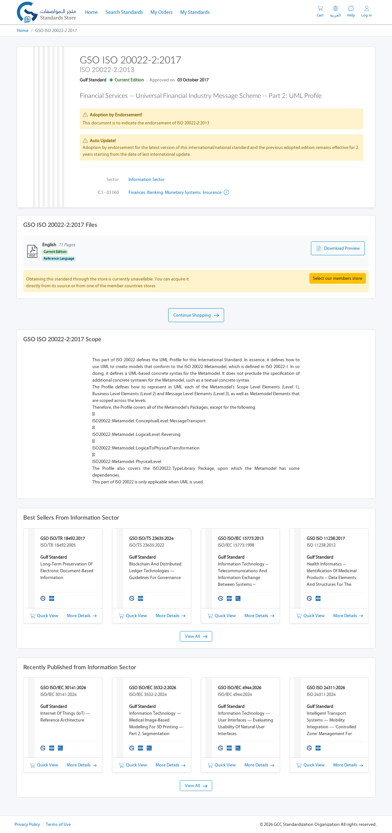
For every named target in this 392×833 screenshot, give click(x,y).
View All (196, 636)
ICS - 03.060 (108, 192)
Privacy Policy (27, 824)
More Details (82, 615)
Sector (113, 179)
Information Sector (147, 179)
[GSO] (46, 12)
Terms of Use (58, 824)
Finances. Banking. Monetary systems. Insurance (179, 192)
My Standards (195, 12)
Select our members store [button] (337, 278)
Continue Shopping (196, 315)
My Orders (161, 12)
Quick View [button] (44, 615)
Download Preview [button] (338, 248)
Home (93, 11)
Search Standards (126, 11)
